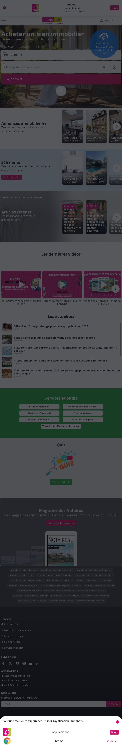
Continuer (112, 741)
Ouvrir (114, 732)
